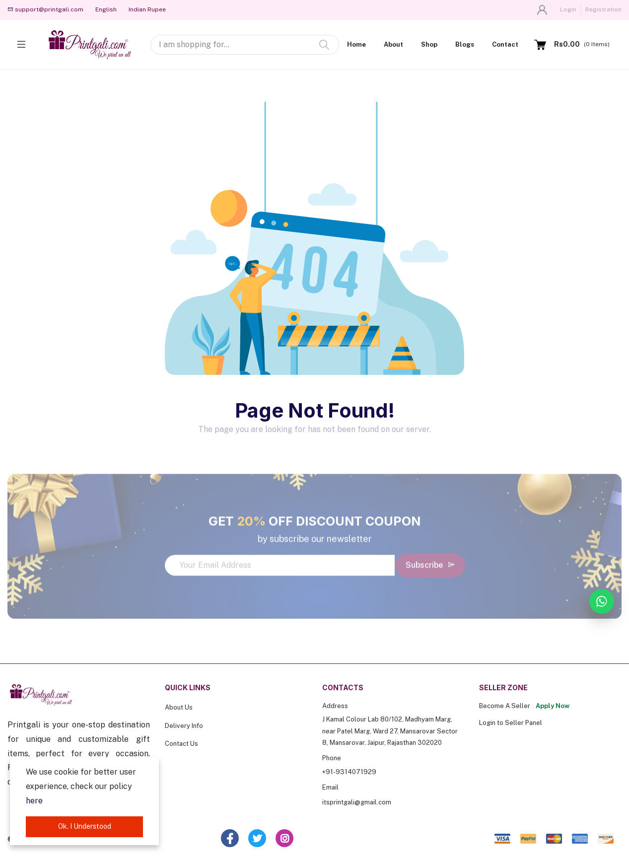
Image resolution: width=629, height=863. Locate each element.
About (393, 44)
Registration (603, 9)
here (34, 800)
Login (568, 9)
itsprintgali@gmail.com (356, 802)
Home (356, 44)
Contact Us (181, 743)
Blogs (464, 44)
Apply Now (552, 706)
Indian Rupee (147, 9)
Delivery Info (184, 725)
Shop (429, 44)
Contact (505, 44)
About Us (179, 707)
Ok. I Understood (84, 826)
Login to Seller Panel (510, 722)
